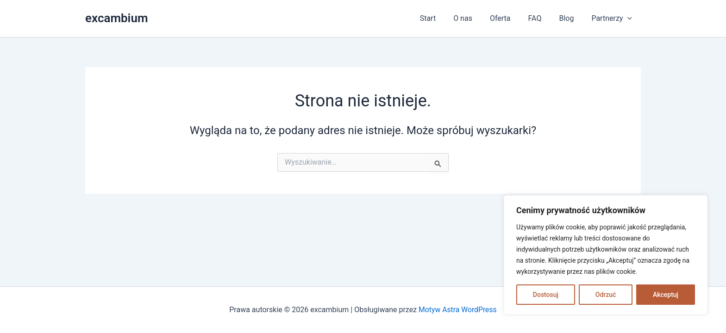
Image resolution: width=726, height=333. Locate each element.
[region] (605, 254)
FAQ (542, 18)
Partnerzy (613, 18)
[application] (628, 18)
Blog (570, 18)
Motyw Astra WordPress (457, 309)
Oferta (510, 18)
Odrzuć (605, 294)
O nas (475, 18)
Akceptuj (665, 294)
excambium (116, 18)
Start (443, 18)
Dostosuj (545, 294)
